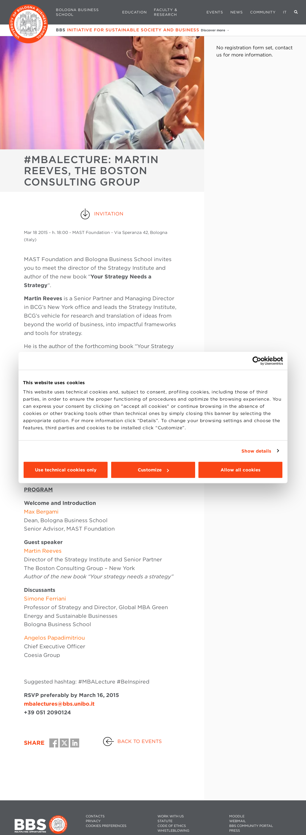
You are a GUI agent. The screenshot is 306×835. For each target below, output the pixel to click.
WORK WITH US (170, 816)
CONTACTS (95, 816)
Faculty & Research (165, 12)
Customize (153, 470)
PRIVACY (93, 821)
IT (285, 12)
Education (134, 12)
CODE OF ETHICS (171, 826)
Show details (256, 450)
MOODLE (236, 816)
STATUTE (164, 821)
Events (214, 12)
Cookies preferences (106, 826)
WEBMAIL (237, 821)
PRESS (234, 830)
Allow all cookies (241, 470)
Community (263, 12)
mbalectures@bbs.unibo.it (59, 704)
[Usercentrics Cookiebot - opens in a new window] (257, 360)
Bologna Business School (77, 12)
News (236, 12)
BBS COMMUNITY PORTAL (251, 826)
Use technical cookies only (66, 470)
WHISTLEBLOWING (173, 830)
